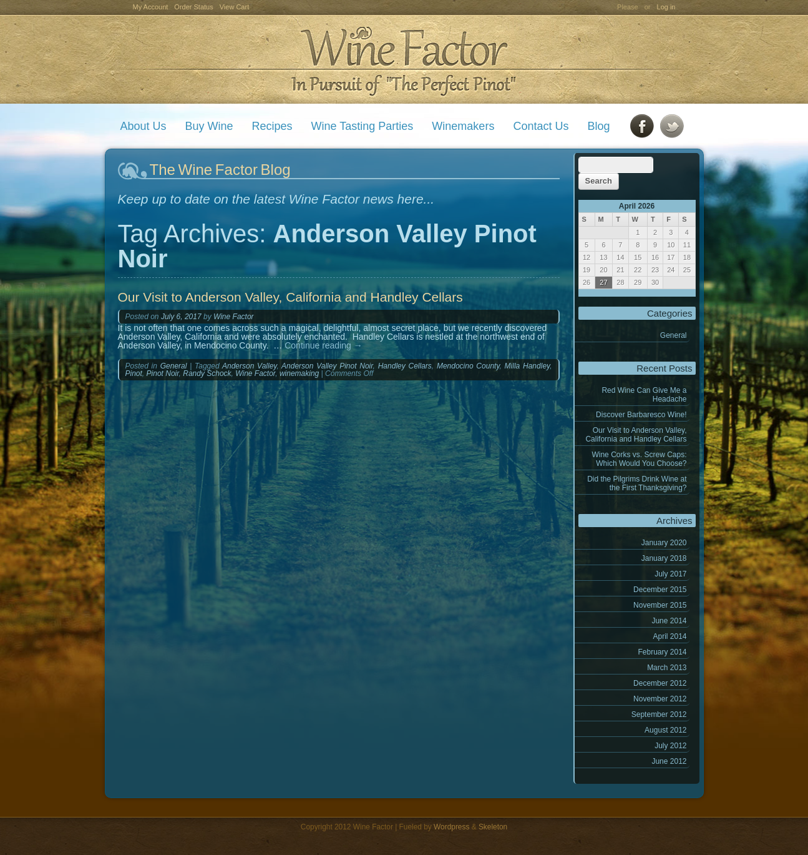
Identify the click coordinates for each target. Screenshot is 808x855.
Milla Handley (527, 366)
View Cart (234, 7)
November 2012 (659, 698)
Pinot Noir (163, 373)
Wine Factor (404, 60)
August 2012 (665, 730)
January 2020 (664, 542)
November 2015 (659, 605)
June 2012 (668, 761)
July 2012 (670, 745)
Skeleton (493, 827)
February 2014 (662, 652)
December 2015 (659, 589)
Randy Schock (207, 373)
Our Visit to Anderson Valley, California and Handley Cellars (635, 434)
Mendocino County (468, 366)
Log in (666, 7)
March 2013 (666, 667)
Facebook (642, 126)
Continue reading (324, 345)
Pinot (133, 373)
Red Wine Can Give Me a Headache (643, 394)
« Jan (587, 293)
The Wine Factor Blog (220, 169)
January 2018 (664, 558)
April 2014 (669, 636)
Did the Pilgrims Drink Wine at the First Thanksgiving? (636, 483)
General (673, 335)
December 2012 (659, 683)
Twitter (672, 126)
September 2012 (659, 714)
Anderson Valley (249, 366)
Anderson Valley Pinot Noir (327, 366)
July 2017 (670, 574)
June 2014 (668, 620)
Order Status (193, 7)
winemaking (299, 373)
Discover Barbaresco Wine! (641, 414)
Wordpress (451, 827)
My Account (150, 7)
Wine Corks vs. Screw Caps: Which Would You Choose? (638, 459)
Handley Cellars (405, 366)
